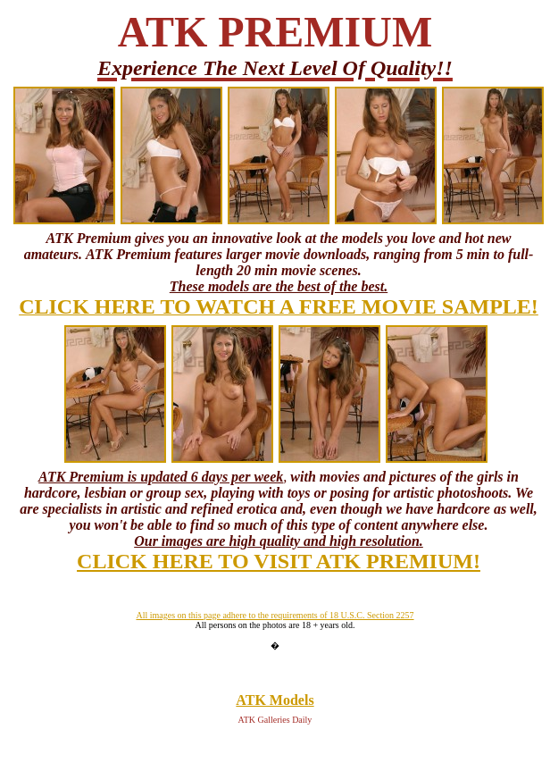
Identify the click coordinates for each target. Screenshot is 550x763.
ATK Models (274, 700)
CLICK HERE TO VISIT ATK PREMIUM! (278, 561)
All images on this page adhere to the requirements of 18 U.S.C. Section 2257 (274, 615)
